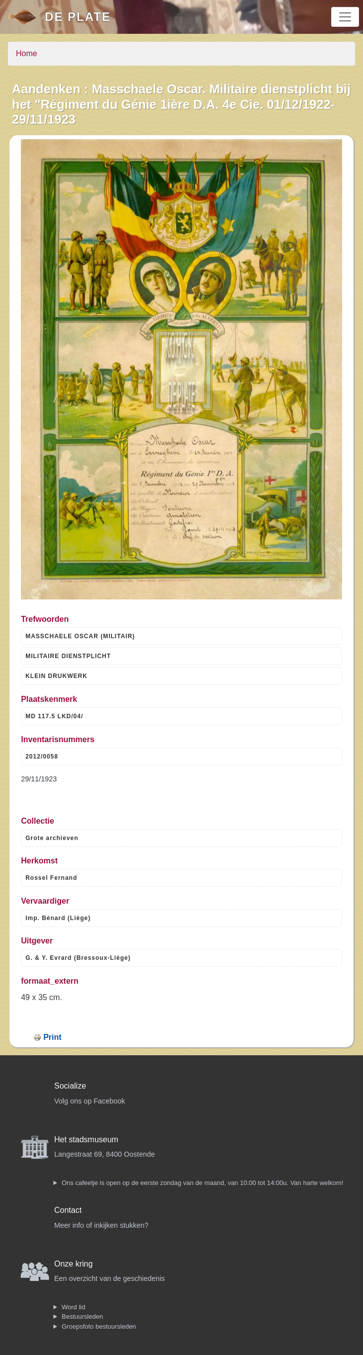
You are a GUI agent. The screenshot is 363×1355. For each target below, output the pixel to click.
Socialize (70, 1086)
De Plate (78, 16)
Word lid (73, 1307)
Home (26, 53)
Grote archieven (51, 838)
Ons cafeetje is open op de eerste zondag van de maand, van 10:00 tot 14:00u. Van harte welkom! (202, 1182)
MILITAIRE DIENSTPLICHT (68, 656)
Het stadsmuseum (86, 1139)
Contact (68, 1210)
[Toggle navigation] (345, 17)
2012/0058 (41, 756)
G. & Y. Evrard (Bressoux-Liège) (78, 957)
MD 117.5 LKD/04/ (54, 716)
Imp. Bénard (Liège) (58, 918)
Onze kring (73, 1264)
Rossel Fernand (51, 877)
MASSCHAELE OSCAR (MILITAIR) (80, 636)
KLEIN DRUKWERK (56, 676)
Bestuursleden (82, 1316)
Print (52, 1037)
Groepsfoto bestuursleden (99, 1326)
